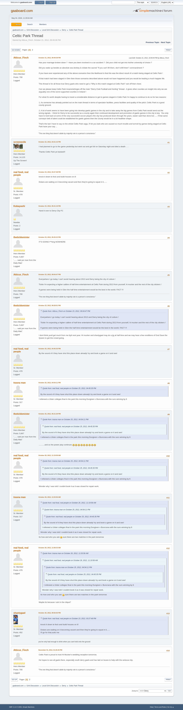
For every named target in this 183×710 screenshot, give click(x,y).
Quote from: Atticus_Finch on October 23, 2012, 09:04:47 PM (66, 311)
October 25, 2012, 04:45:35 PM (49, 348)
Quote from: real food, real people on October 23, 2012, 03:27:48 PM (69, 619)
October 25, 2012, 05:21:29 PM (49, 414)
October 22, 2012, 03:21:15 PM (49, 142)
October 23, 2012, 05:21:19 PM (49, 206)
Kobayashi (19, 206)
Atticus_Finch (21, 57)
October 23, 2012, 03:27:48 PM (49, 172)
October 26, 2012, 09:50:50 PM (49, 613)
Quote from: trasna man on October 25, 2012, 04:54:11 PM (65, 420)
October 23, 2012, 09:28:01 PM (49, 305)
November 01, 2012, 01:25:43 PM (50, 650)
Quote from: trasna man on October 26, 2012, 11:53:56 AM (65, 553)
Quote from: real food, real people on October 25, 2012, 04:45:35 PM (69, 388)
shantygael (19, 613)
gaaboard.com (22, 11)
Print (168, 50)
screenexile (19, 142)
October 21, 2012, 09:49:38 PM (49, 58)
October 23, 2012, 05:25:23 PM (49, 237)
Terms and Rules (160, 707)
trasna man (19, 383)
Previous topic (152, 42)
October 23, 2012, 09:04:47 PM (49, 274)
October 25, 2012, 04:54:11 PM (49, 383)
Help (151, 707)
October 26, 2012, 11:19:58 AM (49, 455)
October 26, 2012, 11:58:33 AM (49, 548)
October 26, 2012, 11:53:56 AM (49, 497)
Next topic (166, 42)
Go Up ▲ (170, 707)
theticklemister (21, 237)
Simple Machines (28, 707)
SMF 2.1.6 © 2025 (15, 707)
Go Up (14, 679)
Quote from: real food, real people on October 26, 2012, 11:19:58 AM (69, 503)
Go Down (16, 50)
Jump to (135, 691)
